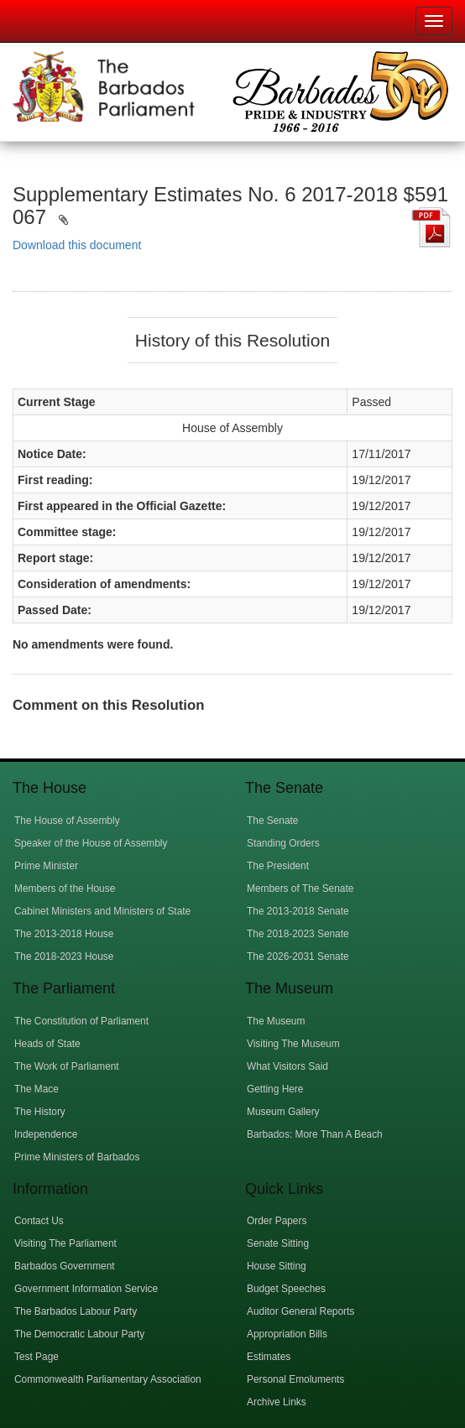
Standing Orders (283, 843)
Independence (45, 1134)
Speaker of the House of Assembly (90, 843)
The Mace (36, 1089)
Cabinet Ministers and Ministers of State (102, 911)
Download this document (77, 245)
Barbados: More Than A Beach (315, 1134)
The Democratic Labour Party (79, 1334)
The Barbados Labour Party (75, 1311)
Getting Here (275, 1089)
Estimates (268, 1357)
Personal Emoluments (295, 1379)
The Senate (272, 820)
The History (39, 1112)
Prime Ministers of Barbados (76, 1157)
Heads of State (47, 1044)
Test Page (36, 1357)
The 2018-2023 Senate (298, 934)
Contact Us (39, 1221)
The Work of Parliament (66, 1066)
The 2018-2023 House (63, 956)
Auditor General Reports (300, 1311)
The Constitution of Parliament (81, 1021)
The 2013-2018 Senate (298, 911)
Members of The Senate (300, 888)
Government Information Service (86, 1289)
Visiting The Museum (293, 1044)
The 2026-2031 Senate (298, 956)
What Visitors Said (287, 1066)
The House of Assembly (67, 820)
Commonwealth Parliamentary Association (107, 1379)
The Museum (276, 1021)
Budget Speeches (286, 1289)
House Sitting (276, 1266)
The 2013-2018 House (63, 934)
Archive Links (276, 1402)
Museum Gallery (283, 1112)
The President (278, 866)
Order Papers (276, 1221)
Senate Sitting (278, 1243)
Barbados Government (64, 1266)
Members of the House (64, 888)
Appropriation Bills (287, 1334)
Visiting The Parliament (65, 1243)
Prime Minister (46, 866)
